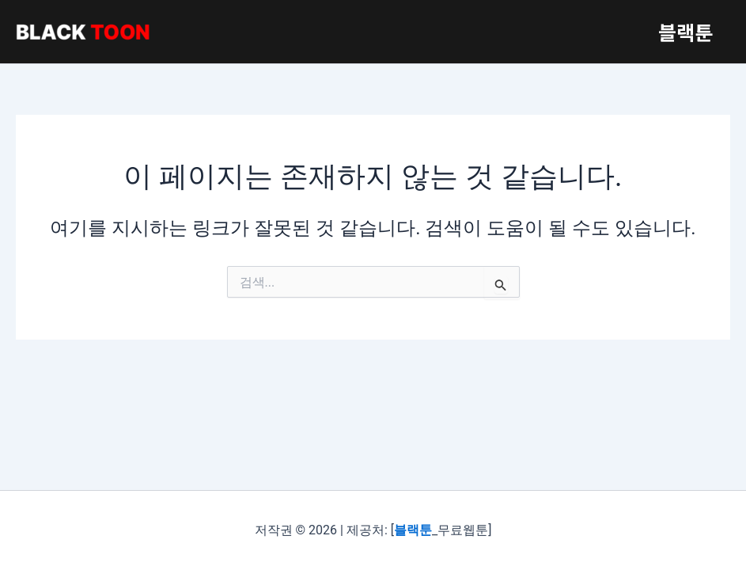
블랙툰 (683, 31)
